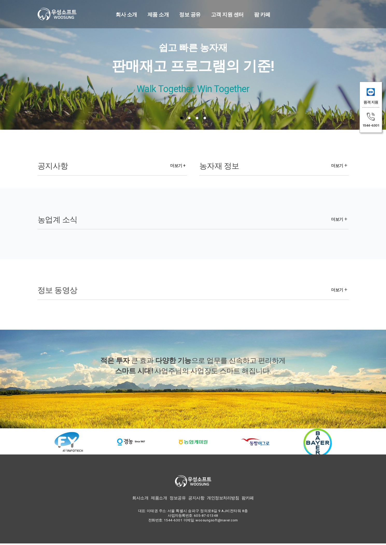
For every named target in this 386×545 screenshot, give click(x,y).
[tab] (181, 118)
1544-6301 (371, 125)
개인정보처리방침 (223, 499)
